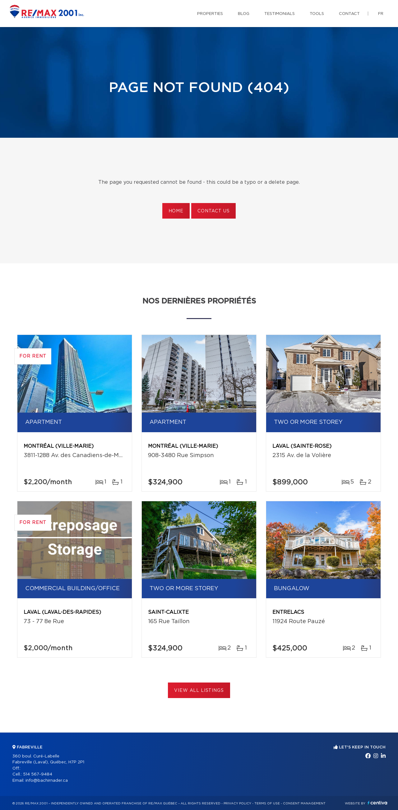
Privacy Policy (237, 803)
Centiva (377, 803)
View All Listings (199, 690)
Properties (210, 14)
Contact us (213, 211)
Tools (317, 14)
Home (176, 211)
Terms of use (267, 803)
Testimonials (279, 14)
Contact (349, 14)
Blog (243, 14)
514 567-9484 (37, 774)
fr (380, 14)
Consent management (304, 803)
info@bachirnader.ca (46, 781)
